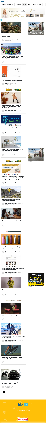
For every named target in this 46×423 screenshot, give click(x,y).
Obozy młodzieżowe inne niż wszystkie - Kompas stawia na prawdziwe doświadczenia (12, 58)
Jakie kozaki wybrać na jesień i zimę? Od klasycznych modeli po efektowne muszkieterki (12, 106)
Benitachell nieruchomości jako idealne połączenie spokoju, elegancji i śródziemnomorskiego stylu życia (12, 150)
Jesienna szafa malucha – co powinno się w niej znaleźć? (13, 290)
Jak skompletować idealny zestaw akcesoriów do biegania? (11, 200)
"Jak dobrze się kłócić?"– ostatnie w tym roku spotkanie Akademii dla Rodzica (12, 79)
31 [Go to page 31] (15, 392)
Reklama (24, 410)
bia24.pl (33, 414)
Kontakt (28, 410)
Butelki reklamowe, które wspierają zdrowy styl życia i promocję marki (13, 247)
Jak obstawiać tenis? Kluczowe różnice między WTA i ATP (12, 358)
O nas (17, 410)
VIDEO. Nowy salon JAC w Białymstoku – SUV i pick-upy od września (12, 382)
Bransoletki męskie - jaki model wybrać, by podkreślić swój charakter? (13, 269)
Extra (2, 19)
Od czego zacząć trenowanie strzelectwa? (13, 316)
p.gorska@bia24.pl (15, 39)
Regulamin (21, 410)
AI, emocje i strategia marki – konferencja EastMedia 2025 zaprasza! (13, 128)
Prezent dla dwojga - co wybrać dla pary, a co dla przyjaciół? (13, 336)
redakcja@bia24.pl (19, 61)
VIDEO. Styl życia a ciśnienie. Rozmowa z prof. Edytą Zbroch (12, 35)
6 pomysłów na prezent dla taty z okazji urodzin (12, 221)
